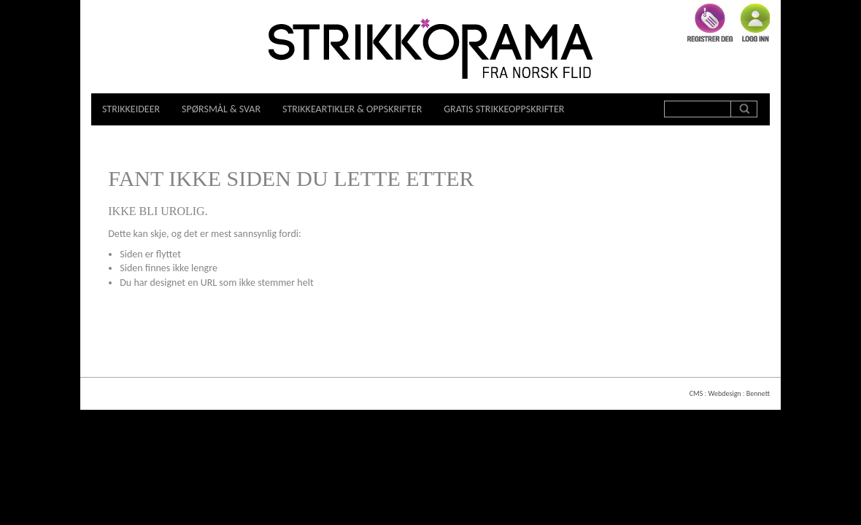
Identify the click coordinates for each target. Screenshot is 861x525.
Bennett (758, 393)
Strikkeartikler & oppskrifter (352, 109)
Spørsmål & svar (221, 109)
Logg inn (755, 23)
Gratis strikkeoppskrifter (504, 109)
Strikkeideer (131, 109)
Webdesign (724, 393)
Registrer (710, 23)
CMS (696, 393)
